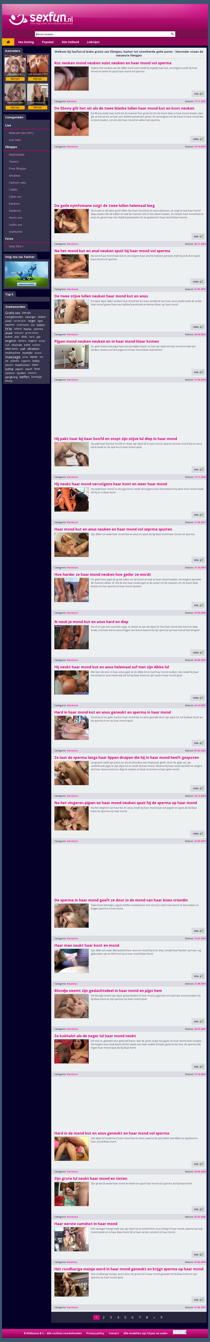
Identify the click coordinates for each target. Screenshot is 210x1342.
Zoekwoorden (15, 307)
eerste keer (19, 320)
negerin (32, 340)
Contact (114, 1333)
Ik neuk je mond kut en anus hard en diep (91, 621)
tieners (22, 340)
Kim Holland (70, 42)
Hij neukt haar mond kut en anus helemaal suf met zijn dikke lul (111, 666)
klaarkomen (22, 365)
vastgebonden (14, 317)
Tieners (13, 161)
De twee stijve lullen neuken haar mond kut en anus (101, 296)
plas (16, 336)
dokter (42, 317)
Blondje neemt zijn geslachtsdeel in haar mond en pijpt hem (108, 990)
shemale (16, 345)
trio (8, 329)
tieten (35, 364)
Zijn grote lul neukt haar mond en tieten (90, 1178)
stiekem (32, 372)
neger (32, 321)
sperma (38, 329)
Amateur (14, 175)
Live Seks (15, 140)
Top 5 (9, 294)
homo (28, 329)
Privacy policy (95, 1333)
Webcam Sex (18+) (21, 133)
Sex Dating (26, 42)
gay (38, 336)
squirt (28, 369)
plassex (14, 360)
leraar (42, 340)
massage (12, 357)
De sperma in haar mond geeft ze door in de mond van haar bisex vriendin (121, 900)
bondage (36, 377)
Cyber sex (15, 196)
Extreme (14, 203)
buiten (8, 336)
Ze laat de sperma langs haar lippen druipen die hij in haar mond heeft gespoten (126, 757)
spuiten (21, 373)
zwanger (30, 317)
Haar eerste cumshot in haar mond (85, 1223)
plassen (9, 364)
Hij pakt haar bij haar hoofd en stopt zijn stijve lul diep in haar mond (115, 438)
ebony (8, 381)
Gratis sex (12, 313)
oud (7, 344)
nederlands (23, 324)
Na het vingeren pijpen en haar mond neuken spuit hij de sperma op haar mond (125, 802)
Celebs (13, 189)
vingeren (10, 341)
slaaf (8, 321)
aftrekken (33, 349)
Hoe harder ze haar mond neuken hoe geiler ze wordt (102, 574)
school (18, 328)
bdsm (41, 325)
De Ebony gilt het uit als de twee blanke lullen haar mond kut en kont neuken (124, 108)
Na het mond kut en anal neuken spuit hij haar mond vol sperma (112, 250)
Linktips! (93, 42)
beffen (24, 377)
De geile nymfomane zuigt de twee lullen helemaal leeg (104, 205)
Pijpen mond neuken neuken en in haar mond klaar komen (106, 341)
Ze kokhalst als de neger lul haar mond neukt (95, 1035)
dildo (24, 336)
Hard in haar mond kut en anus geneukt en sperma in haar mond (112, 712)
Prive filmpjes (17, 168)
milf (22, 349)
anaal (8, 333)
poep (25, 356)
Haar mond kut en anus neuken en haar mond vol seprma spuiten (113, 529)
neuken (36, 344)
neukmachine (12, 352)
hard (31, 336)
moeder (27, 353)
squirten (10, 324)
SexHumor (16, 232)
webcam (19, 332)
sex (41, 356)
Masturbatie (17, 154)
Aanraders (12, 51)
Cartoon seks (17, 182)
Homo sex (15, 217)
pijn (33, 324)
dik (6, 360)
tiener (34, 357)
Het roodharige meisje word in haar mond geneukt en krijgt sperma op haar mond (128, 1268)
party (27, 344)
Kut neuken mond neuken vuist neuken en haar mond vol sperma (112, 62)
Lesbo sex (15, 225)
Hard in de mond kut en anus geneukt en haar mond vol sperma (111, 1133)
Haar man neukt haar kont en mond (86, 945)
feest (37, 368)
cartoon (10, 373)
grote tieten (32, 332)
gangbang (11, 377)
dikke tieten (11, 348)
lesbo (36, 361)
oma (9, 369)
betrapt (26, 312)
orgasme (26, 360)
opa (40, 321)
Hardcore (15, 210)
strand (38, 352)
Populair (48, 42)
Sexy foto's (16, 246)
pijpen (19, 369)
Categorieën (14, 117)
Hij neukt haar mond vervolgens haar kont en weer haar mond (110, 483)
